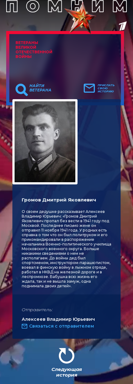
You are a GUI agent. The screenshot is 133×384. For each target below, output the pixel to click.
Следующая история (66, 372)
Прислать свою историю (106, 88)
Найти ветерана (40, 88)
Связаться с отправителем (61, 326)
